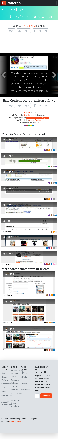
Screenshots (6, 383)
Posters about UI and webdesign (17, 403)
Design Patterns (5, 378)
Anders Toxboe (35, 120)
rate (34, 118)
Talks (3, 387)
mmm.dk (8, 232)
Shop (3, 391)
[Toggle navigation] (53, 3)
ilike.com (27, 112)
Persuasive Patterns (15, 381)
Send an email (6, 395)
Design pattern (47, 17)
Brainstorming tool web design (17, 373)
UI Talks (24, 377)
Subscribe (46, 396)
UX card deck (16, 393)
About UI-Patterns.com (6, 403)
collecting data (43, 118)
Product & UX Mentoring (25, 386)
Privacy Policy (15, 421)
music (29, 118)
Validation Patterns (15, 388)
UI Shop (24, 373)
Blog (3, 373)
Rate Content (21, 16)
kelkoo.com (8, 264)
